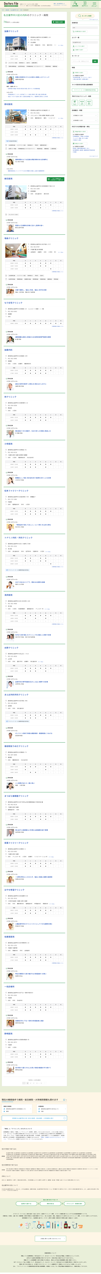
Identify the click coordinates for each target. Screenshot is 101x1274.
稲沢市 (11, 1156)
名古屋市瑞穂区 (59, 1153)
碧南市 (66, 1154)
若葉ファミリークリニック (16, 842)
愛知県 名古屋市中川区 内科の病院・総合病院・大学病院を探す (33, 1118)
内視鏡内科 (79, 1169)
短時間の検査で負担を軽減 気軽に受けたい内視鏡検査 (24, 88)
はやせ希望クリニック (14, 889)
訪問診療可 (85, 79)
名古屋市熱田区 (67, 1153)
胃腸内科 (16, 1169)
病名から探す (78, 143)
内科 (21, 10)
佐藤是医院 (9, 936)
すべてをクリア (94, 19)
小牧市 (7, 1156)
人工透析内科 (49, 1169)
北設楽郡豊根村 (9, 1159)
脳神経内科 (41, 1170)
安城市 (77, 1154)
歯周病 (81, 150)
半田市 (51, 1154)
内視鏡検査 (76, 136)
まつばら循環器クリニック (16, 796)
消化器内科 (11, 1169)
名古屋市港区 (82, 1153)
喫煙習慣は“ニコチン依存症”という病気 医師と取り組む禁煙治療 (27, 94)
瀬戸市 (48, 1154)
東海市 (18, 1156)
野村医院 (8, 104)
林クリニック (10, 396)
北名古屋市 (62, 1156)
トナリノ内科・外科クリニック (18, 537)
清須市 (57, 1156)
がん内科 (27, 1170)
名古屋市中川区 (15, 10)
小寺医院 (8, 443)
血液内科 (65, 1169)
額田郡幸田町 (78, 1157)
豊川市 (59, 1154)
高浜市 (36, 1156)
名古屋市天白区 (32, 1154)
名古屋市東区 (17, 1153)
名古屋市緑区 (17, 1154)
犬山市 (87, 1154)
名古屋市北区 (24, 1153)
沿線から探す (78, 50)
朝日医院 (8, 178)
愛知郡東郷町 (84, 1156)
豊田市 (73, 1154)
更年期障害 (76, 150)
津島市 (63, 1154)
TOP (3, 10)
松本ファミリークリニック (16, 490)
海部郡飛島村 (36, 1157)
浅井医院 (8, 595)
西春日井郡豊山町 (92, 1156)
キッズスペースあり (86, 77)
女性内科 (36, 1170)
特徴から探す (78, 73)
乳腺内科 (62, 1170)
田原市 (50, 1156)
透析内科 (32, 1170)
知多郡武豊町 (71, 1157)
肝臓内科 (57, 1170)
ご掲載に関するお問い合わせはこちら (50, 1238)
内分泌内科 (8, 1170)
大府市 (21, 1156)
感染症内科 (74, 1169)
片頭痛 (74, 152)
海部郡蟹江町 (29, 1157)
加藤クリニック (11, 31)
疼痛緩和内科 (52, 1170)
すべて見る (60, 45)
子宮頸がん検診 (77, 140)
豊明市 (43, 1156)
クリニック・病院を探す (74, 1203)
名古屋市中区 (45, 1153)
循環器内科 (33, 1169)
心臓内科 (60, 1169)
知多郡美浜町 (64, 1157)
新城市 (14, 1156)
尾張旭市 (33, 1156)
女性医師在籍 (76, 77)
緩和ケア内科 (68, 1170)
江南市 (94, 1154)
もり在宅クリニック (13, 302)
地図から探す (59, 22)
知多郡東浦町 (50, 1157)
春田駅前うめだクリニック (16, 746)
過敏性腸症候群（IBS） (83, 148)
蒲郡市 (84, 1154)
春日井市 (55, 1154)
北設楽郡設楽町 (85, 1157)
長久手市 (79, 1156)
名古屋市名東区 (24, 1154)
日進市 (47, 1156)
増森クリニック (11, 238)
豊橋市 (37, 1154)
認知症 (74, 148)
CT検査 (81, 136)
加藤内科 (8, 349)
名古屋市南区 (89, 1153)
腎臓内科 (39, 1169)
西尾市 (80, 1154)
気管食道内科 (22, 1169)
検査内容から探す (79, 131)
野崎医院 (8, 1033)
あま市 (74, 1156)
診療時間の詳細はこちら (57, 137)
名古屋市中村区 (37, 1153)
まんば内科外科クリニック (16, 694)
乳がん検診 (85, 138)
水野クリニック (11, 647)
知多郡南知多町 (57, 1157)
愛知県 (7, 10)
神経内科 (43, 1169)
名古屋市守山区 (9, 1154)
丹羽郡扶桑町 (16, 1157)
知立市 (28, 1156)
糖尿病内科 (55, 1169)
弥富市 (66, 1156)
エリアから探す (79, 46)
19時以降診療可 (77, 79)
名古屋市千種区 (9, 1153)
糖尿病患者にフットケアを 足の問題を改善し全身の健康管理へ (26, 171)
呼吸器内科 (28, 1169)
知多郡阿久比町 (43, 1157)
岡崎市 (41, 1154)
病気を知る (50, 1203)
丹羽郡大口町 (9, 1157)
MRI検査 (86, 136)
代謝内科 (14, 1170)
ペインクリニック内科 (92, 1169)
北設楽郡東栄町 (92, 1157)
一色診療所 (9, 986)
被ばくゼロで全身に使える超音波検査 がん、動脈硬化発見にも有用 (28, 96)
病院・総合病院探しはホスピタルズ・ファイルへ (60, 4)
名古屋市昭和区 (51, 1153)
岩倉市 (40, 1156)
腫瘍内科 (69, 1169)
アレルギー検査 (77, 138)
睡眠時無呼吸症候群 (89, 150)
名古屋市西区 (30, 1153)
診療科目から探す (79, 31)
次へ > (45, 1083)
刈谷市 (70, 1154)
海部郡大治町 (23, 1157)
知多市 (25, 1156)
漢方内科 (85, 1169)
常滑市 (91, 1154)
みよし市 (71, 1156)
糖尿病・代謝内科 (20, 1170)
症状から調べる (26, 1203)
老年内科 (46, 1170)
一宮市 (44, 1154)
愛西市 (54, 1156)
